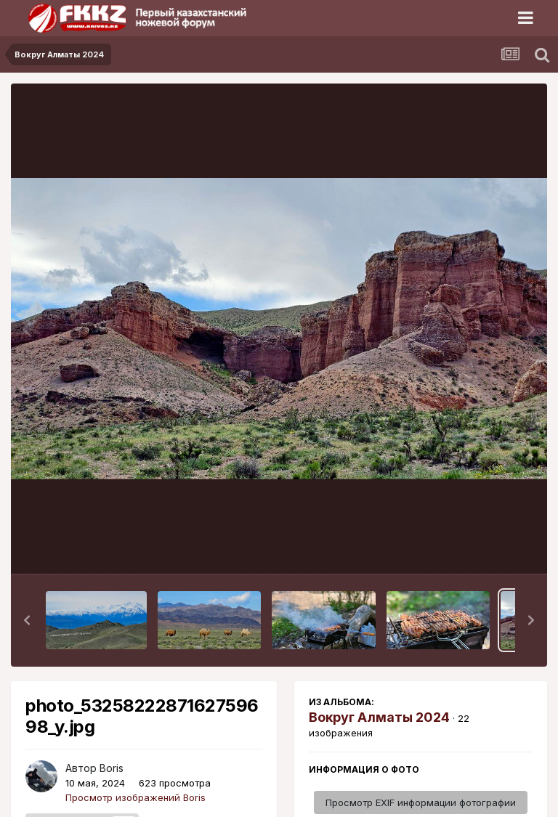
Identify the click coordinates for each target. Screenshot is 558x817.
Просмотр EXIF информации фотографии (421, 802)
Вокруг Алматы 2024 (379, 717)
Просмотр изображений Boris (135, 797)
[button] (27, 620)
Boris (112, 768)
